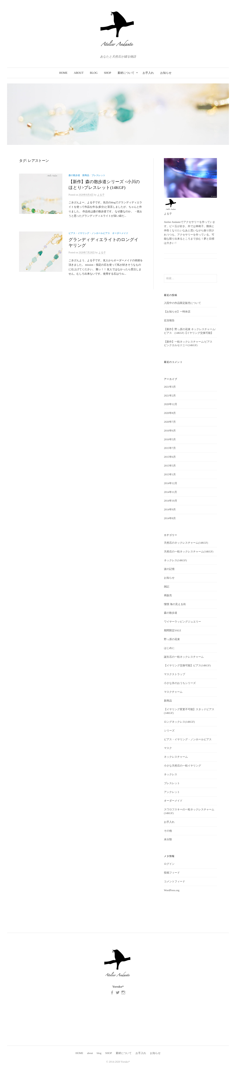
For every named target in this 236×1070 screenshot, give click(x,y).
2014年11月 (170, 492)
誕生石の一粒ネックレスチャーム (184, 656)
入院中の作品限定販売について (182, 303)
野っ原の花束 (172, 639)
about (79, 72)
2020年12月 (170, 404)
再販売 (168, 595)
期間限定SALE (172, 630)
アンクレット (172, 792)
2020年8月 (170, 413)
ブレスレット (98, 175)
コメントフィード (174, 881)
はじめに (169, 648)
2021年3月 (170, 386)
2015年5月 (170, 465)
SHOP (107, 72)
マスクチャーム (173, 691)
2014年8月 (170, 518)
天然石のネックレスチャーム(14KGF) (186, 542)
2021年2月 (170, 395)
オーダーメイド (120, 233)
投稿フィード (172, 872)
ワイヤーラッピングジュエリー (182, 621)
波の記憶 (169, 569)
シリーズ (169, 730)
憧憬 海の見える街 (175, 604)
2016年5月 (170, 439)
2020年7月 (170, 421)
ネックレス (170, 774)
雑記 (166, 586)
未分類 (168, 839)
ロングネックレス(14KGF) (179, 721)
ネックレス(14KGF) (175, 560)
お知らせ (166, 72)
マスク (168, 748)
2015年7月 (170, 448)
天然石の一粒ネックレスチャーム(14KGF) (188, 551)
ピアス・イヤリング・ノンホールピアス (89, 233)
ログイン (169, 863)
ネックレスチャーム (176, 756)
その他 (168, 830)
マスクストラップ (174, 674)
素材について (125, 72)
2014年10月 (170, 500)
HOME (63, 72)
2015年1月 (170, 474)
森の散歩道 (74, 175)
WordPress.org (171, 890)
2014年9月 (170, 509)
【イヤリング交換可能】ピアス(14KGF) (187, 665)
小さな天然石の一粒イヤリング (182, 765)
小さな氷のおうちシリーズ (180, 683)
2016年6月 (170, 430)
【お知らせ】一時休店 (177, 311)
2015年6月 (170, 456)
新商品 (85, 175)
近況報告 (169, 320)
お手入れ (148, 72)
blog (94, 72)
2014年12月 (170, 483)
